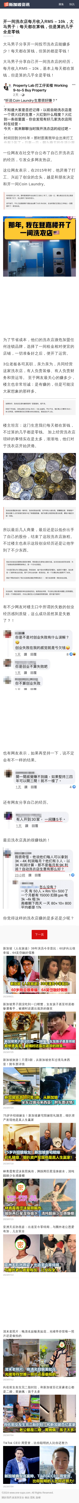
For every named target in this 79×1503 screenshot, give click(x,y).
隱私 (32, 1497)
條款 (27, 1497)
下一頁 (39, 934)
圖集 (61, 4)
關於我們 (6, 1497)
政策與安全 (18, 1497)
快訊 (72, 4)
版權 (38, 1497)
